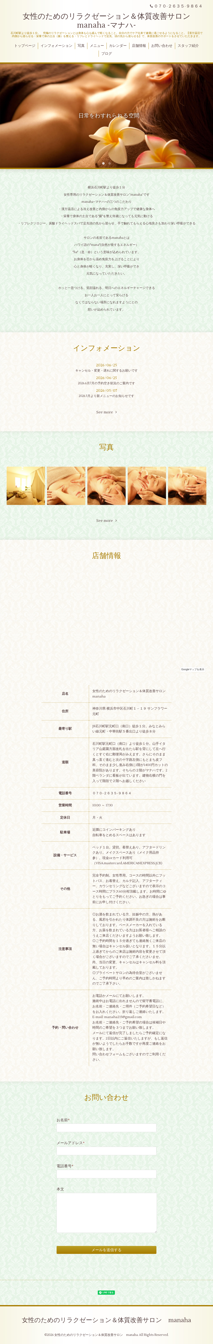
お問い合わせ (161, 46)
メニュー (97, 46)
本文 (60, 1189)
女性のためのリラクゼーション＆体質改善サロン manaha (106, 1320)
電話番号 (65, 1166)
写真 (81, 46)
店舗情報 (139, 46)
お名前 (63, 1120)
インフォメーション (56, 46)
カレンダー (118, 46)
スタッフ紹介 (188, 46)
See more (106, 412)
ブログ (106, 53)
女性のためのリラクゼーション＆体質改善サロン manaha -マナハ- (110, 21)
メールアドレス (71, 1143)
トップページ (24, 46)
